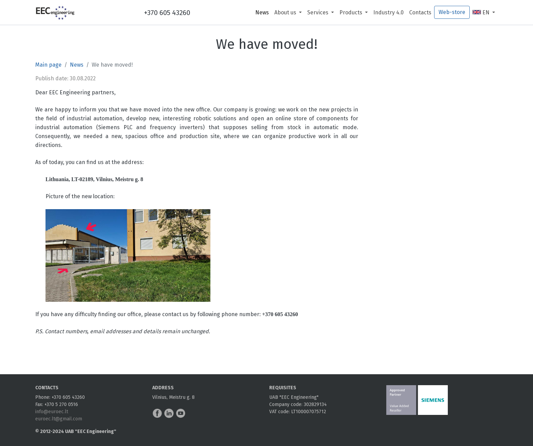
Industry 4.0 (388, 12)
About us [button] (286, 12)
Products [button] (351, 12)
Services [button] (318, 12)
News (262, 12)
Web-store (452, 12)
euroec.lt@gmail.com (58, 419)
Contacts (420, 12)
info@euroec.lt (51, 412)
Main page (48, 65)
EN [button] (481, 12)
